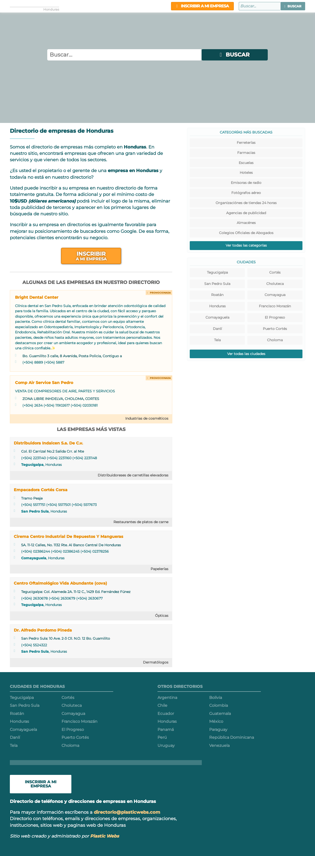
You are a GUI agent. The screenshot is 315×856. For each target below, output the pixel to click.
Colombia (218, 705)
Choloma (275, 340)
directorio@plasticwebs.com (127, 812)
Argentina (167, 697)
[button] (293, 6)
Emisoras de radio (246, 182)
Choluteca (275, 283)
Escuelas (246, 163)
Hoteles (246, 172)
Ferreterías (246, 142)
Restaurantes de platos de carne (140, 522)
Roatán (217, 295)
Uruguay (166, 745)
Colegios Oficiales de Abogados (246, 233)
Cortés (275, 272)
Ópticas (161, 615)
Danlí (217, 328)
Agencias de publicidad (246, 213)
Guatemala (220, 713)
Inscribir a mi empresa (202, 6)
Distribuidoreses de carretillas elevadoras (133, 475)
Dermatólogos (155, 662)
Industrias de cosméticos (146, 418)
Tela (217, 340)
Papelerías (159, 569)
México (216, 721)
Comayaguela (33, 558)
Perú (162, 737)
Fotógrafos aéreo (246, 193)
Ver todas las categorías (246, 245)
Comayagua (275, 295)
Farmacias (246, 152)
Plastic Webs (104, 836)
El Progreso (275, 317)
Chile (162, 705)
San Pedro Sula (35, 511)
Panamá (166, 729)
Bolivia (215, 697)
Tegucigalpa (32, 464)
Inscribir (91, 255)
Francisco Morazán (275, 306)
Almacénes (246, 223)
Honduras (217, 306)
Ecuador (166, 713)
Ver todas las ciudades (246, 354)
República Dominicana (231, 737)
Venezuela (219, 745)
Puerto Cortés (275, 328)
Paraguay (218, 729)
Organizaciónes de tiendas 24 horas (246, 203)
